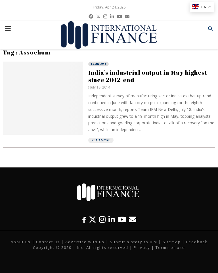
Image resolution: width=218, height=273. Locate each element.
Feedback (196, 241)
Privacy (142, 247)
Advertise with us (84, 241)
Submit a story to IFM (133, 241)
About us (21, 241)
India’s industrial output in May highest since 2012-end (147, 76)
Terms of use (170, 247)
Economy (98, 64)
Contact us (48, 241)
